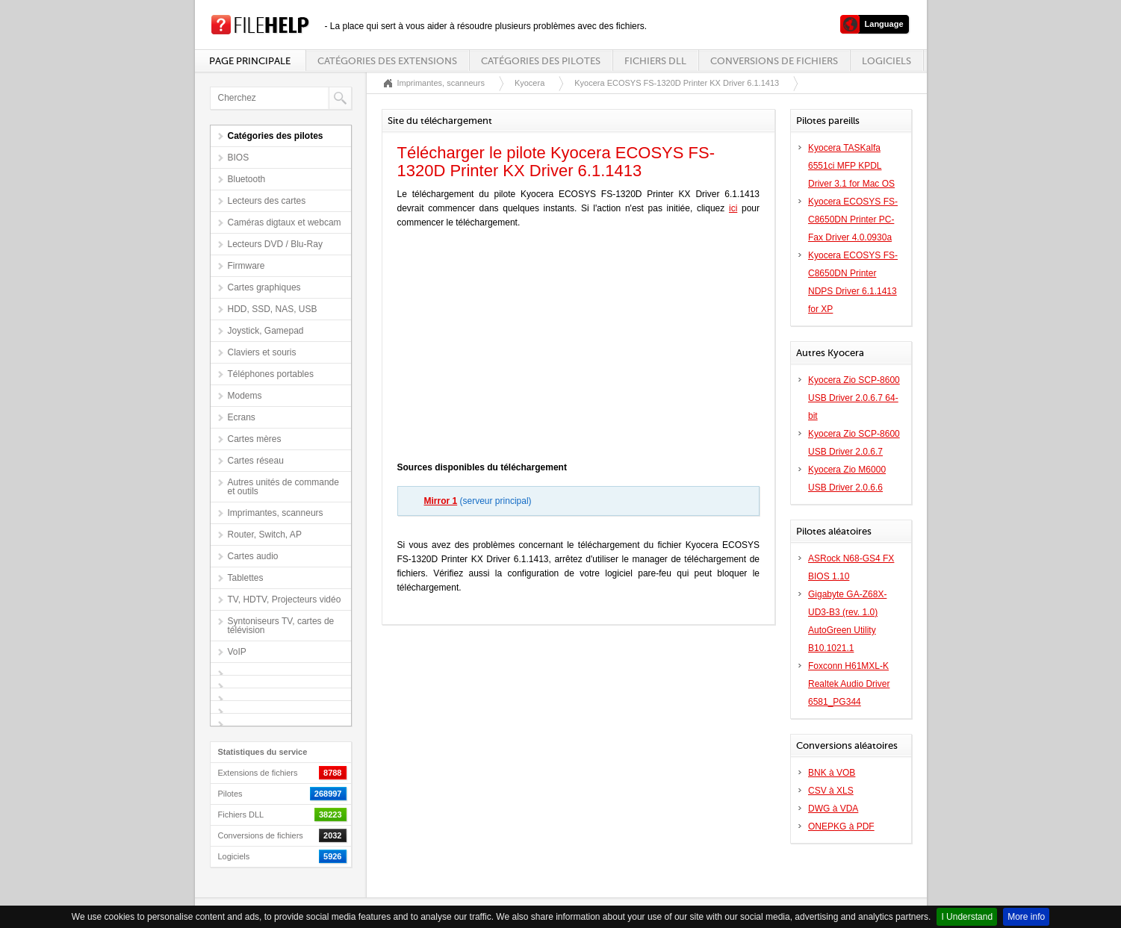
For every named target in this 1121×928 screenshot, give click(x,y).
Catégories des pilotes (540, 60)
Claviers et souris (262, 352)
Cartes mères (255, 439)
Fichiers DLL (655, 60)
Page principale (250, 60)
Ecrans (241, 417)
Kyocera (529, 82)
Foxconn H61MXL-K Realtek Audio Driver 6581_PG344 (848, 684)
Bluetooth (247, 179)
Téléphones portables (271, 374)
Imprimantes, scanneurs (275, 513)
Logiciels (886, 60)
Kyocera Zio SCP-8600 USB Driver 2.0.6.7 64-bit (854, 398)
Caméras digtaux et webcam (284, 222)
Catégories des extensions (387, 60)
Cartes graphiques (264, 287)
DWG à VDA (833, 808)
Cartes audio (253, 556)
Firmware (246, 266)
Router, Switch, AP (265, 534)
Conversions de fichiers (774, 60)
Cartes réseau (256, 460)
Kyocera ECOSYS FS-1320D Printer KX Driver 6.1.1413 (676, 82)
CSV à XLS (831, 790)
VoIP (237, 652)
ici (733, 208)
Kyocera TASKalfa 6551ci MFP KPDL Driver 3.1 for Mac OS (851, 166)
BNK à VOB (831, 772)
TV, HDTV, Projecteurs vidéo (284, 599)
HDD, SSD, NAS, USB (272, 309)
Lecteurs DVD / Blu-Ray (275, 244)
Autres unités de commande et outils (283, 486)
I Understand (967, 917)
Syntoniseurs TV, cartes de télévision (281, 625)
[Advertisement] (578, 348)
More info (1026, 917)
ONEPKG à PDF (841, 826)
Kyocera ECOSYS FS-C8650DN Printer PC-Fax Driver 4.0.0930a (853, 219)
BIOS (238, 157)
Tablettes (246, 578)
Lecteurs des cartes (267, 201)
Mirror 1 (441, 501)
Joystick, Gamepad (266, 331)
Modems (245, 395)
